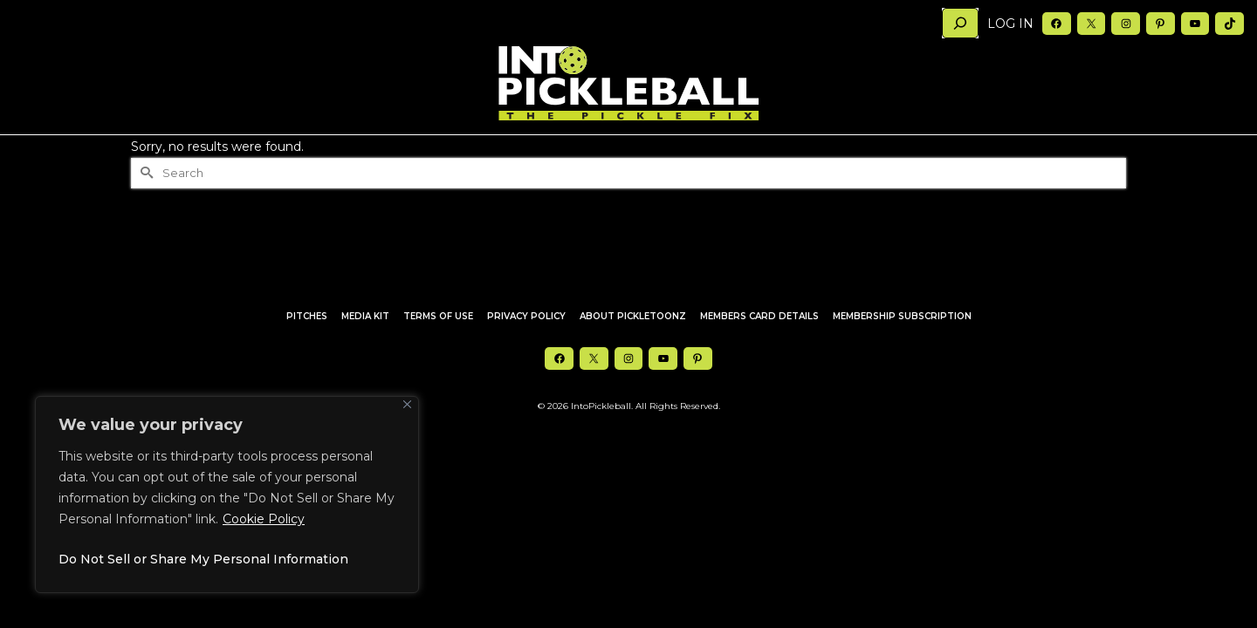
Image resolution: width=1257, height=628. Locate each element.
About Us (831, 152)
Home (172, 153)
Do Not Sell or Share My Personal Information (203, 559)
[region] (227, 494)
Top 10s (401, 153)
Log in (1010, 23)
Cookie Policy (264, 519)
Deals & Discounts (729, 153)
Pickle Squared (536, 153)
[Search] (960, 23)
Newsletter (967, 153)
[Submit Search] (144, 208)
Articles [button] (237, 152)
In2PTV (457, 153)
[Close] (407, 404)
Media (900, 153)
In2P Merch (629, 153)
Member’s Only (1059, 153)
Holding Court (323, 153)
